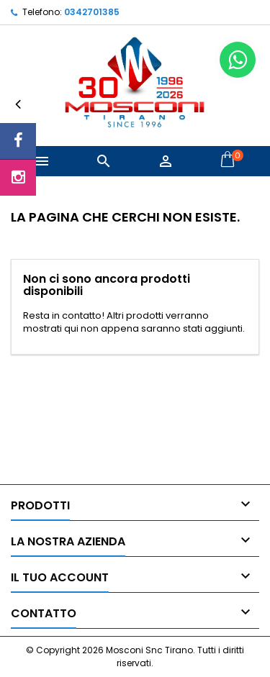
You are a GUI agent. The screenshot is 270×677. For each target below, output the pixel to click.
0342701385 (92, 12)
